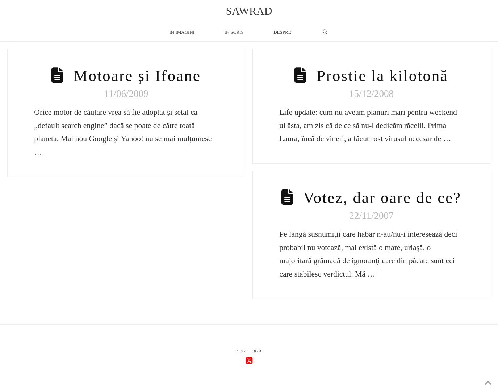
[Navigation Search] (325, 32)
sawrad (249, 10)
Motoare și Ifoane (137, 75)
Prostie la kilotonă (382, 75)
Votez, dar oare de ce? (382, 197)
